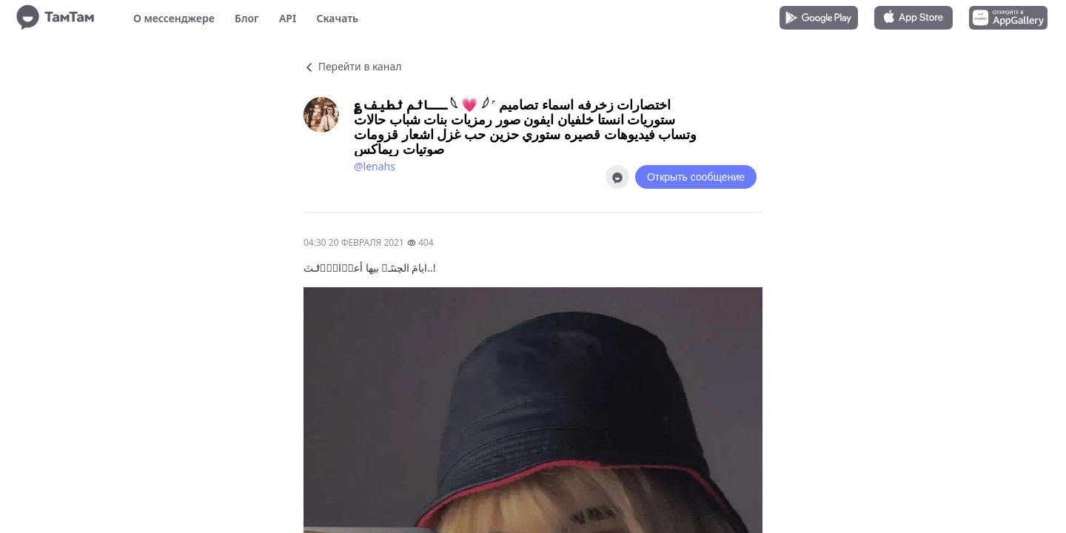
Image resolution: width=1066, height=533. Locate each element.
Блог (246, 18)
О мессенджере (174, 18)
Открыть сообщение (696, 177)
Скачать (337, 18)
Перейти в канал (352, 66)
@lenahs (374, 166)
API (287, 18)
